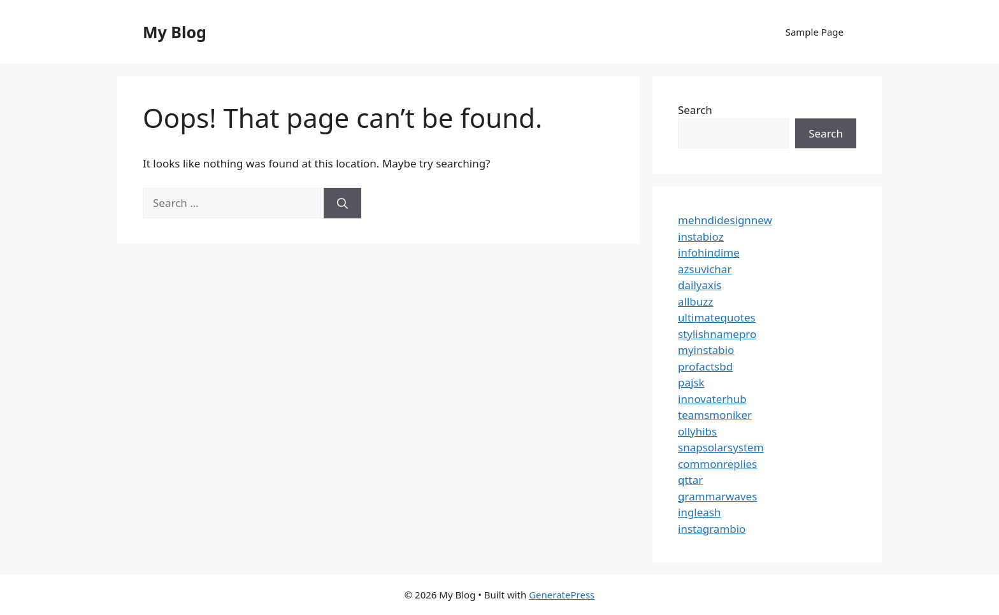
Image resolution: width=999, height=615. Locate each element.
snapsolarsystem (721, 447)
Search (695, 109)
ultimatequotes (717, 317)
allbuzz (695, 301)
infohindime (709, 252)
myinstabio (706, 350)
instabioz (701, 236)
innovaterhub (712, 399)
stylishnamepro (717, 334)
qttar (690, 479)
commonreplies (717, 463)
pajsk (691, 382)
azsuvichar (704, 269)
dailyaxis (700, 285)
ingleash (699, 512)
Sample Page (815, 31)
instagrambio (711, 528)
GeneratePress (561, 594)
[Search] (342, 203)
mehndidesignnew (725, 220)
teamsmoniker (715, 414)
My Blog (174, 32)
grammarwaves (717, 496)
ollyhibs (697, 431)
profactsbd (705, 366)
